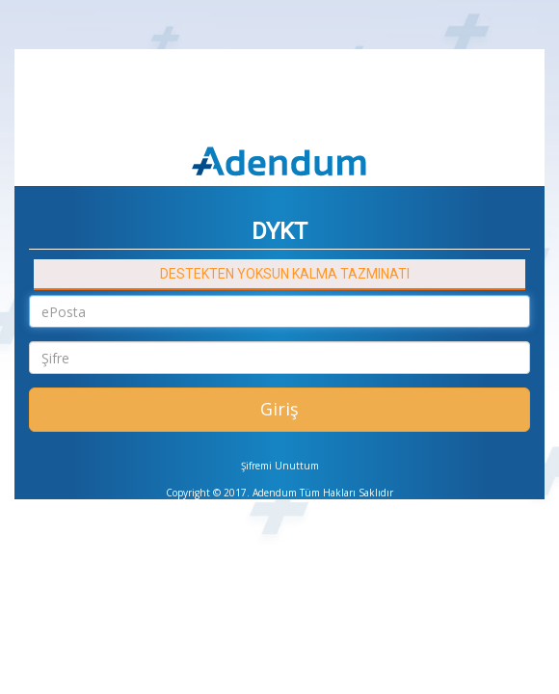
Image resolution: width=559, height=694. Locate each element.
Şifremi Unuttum (280, 465)
